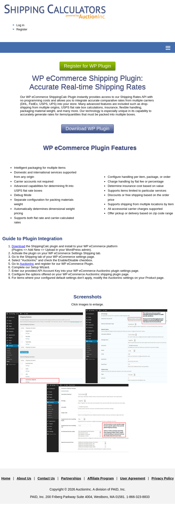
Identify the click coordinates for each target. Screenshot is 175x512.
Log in (20, 25)
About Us (24, 478)
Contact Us (46, 478)
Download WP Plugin (88, 128)
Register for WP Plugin (87, 65)
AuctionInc (27, 263)
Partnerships (71, 478)
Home (6, 478)
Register (21, 29)
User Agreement (132, 478)
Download (18, 246)
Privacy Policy (163, 478)
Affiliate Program (100, 478)
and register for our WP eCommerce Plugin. (64, 263)
